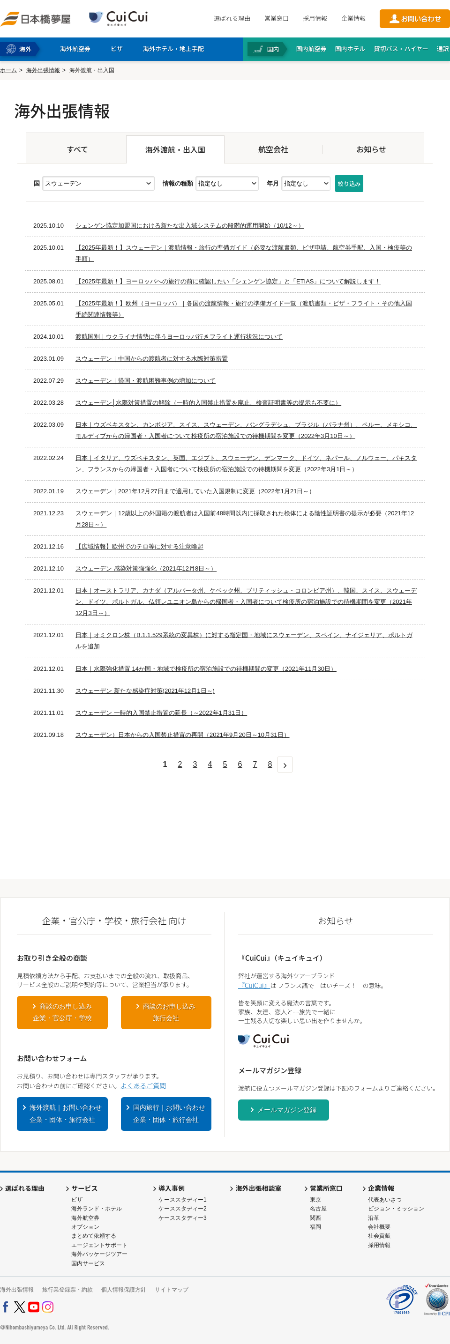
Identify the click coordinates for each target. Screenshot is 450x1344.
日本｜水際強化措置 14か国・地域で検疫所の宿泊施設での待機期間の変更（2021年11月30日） (206, 668)
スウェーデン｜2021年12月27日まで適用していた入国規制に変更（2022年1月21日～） (195, 491)
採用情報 (315, 18)
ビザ (76, 1199)
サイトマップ (171, 1289)
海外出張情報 (43, 70)
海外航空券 (85, 1218)
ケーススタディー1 (182, 1199)
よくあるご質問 (143, 1085)
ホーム (8, 70)
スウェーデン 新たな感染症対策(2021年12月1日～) (145, 690)
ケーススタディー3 (182, 1218)
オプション (85, 1227)
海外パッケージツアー (99, 1254)
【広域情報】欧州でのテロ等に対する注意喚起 (139, 546)
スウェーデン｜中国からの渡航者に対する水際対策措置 (151, 358)
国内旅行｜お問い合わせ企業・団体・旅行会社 (169, 1113)
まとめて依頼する (93, 1236)
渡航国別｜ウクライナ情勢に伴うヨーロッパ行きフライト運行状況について (179, 336)
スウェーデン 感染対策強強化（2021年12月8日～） (146, 568)
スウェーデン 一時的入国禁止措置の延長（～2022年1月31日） (161, 712)
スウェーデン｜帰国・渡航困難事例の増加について (145, 380)
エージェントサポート (99, 1245)
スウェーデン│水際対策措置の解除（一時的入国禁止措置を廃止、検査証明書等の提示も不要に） (208, 402)
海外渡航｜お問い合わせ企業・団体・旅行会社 (66, 1113)
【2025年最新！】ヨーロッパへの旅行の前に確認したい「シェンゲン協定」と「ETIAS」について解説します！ (228, 281)
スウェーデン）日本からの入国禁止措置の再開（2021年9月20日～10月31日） (182, 734)
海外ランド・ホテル (96, 1208)
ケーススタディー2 (182, 1208)
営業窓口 (276, 18)
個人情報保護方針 (123, 1289)
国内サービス (88, 1263)
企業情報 (353, 18)
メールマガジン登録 (286, 1110)
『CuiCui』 (254, 985)
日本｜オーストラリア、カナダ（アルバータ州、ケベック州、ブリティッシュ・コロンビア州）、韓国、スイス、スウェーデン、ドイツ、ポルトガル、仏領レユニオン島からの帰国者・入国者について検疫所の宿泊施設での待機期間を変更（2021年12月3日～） (246, 601)
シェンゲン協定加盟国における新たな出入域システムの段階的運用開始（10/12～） (189, 225)
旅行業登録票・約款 (67, 1289)
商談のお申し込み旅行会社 (169, 1012)
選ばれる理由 (232, 18)
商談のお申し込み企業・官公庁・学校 (62, 1012)
